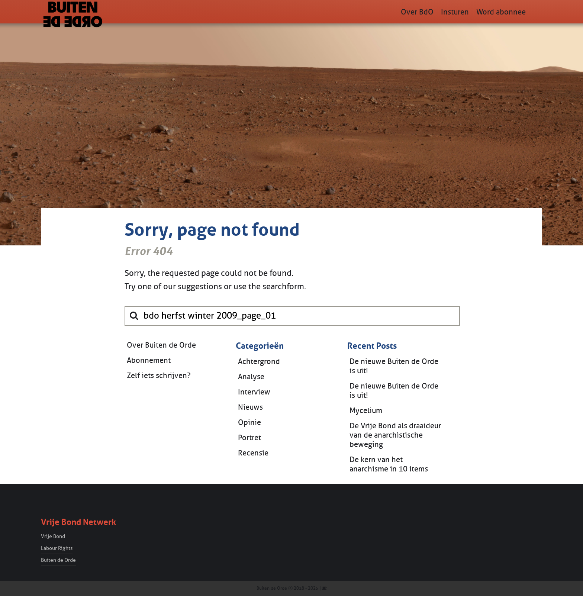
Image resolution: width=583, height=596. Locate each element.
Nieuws (250, 407)
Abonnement (149, 360)
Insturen (455, 12)
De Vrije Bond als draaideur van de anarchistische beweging (395, 435)
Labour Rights (57, 548)
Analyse (251, 376)
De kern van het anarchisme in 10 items (389, 464)
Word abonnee (501, 12)
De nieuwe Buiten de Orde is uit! (394, 366)
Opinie (249, 422)
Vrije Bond (53, 536)
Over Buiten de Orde (161, 345)
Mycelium (366, 410)
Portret (249, 437)
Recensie (253, 453)
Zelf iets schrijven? (159, 375)
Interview (254, 392)
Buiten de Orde (58, 560)
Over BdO (417, 12)
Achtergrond (259, 361)
